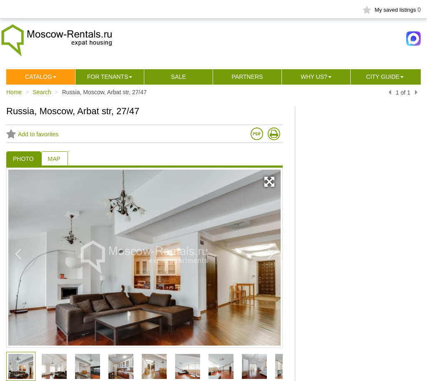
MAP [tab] (54, 158)
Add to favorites (32, 134)
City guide (382, 76)
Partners (247, 76)
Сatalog (38, 76)
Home (14, 92)
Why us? (314, 76)
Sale (178, 76)
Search (42, 92)
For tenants (107, 76)
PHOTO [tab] (23, 158)
